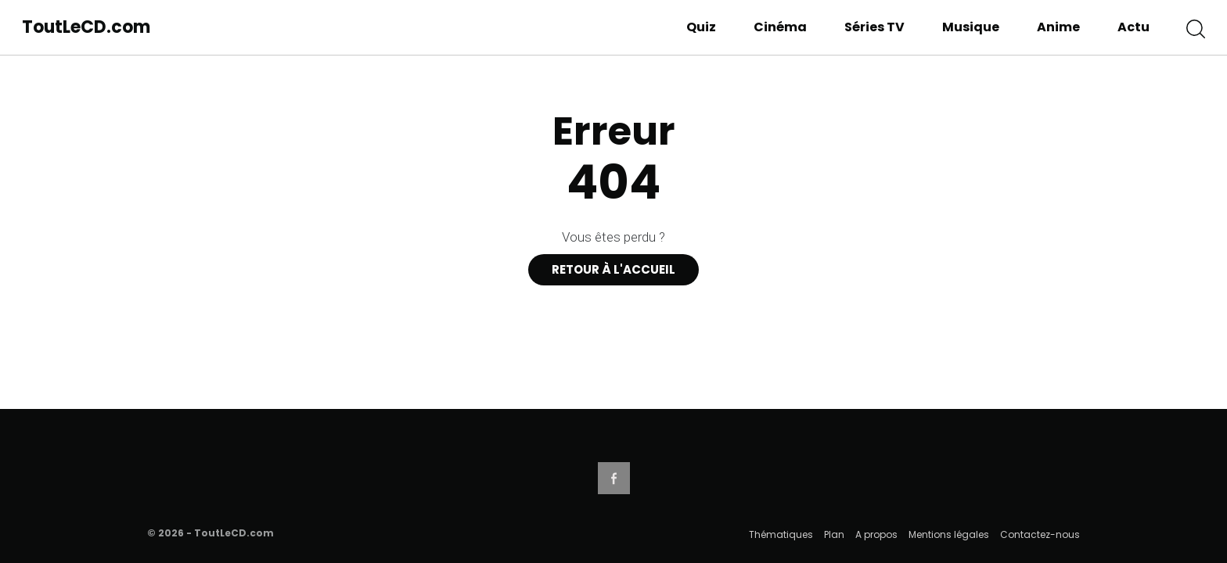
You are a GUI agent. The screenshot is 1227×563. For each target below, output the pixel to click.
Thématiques (781, 534)
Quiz (701, 27)
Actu (1133, 27)
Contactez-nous (1040, 534)
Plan (834, 534)
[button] (1195, 27)
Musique (970, 27)
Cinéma (780, 27)
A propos (876, 534)
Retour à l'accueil (613, 269)
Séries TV (874, 27)
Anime (1058, 27)
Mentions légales (949, 534)
